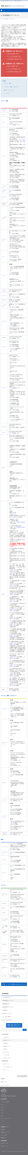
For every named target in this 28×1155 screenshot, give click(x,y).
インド (3, 155)
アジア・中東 (7, 83)
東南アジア (3, 1110)
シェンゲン (4, 846)
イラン (3, 121)
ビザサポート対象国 (5, 1101)
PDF (10, 111)
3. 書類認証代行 (5, 1003)
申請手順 (2, 1129)
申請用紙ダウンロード (5, 1132)
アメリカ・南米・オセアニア (11, 86)
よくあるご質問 (4, 1135)
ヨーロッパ (3, 1121)
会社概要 (2, 1078)
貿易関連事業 (5, 1061)
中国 (3, 594)
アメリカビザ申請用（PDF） (14, 56)
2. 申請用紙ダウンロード (8, 1000)
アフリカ (6, 93)
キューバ (4, 800)
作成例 (23, 140)
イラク (3, 114)
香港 (3, 689)
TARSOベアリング (4, 1146)
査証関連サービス (5, 1126)
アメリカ (4, 708)
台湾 (3, 467)
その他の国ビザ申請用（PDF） (15, 59)
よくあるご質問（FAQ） (7, 1066)
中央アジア (3, 1104)
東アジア (2, 1107)
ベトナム (4, 346)
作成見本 (15, 533)
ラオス (3, 432)
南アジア (2, 1115)
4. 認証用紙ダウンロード (8, 1007)
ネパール (4, 295)
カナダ (3, 782)
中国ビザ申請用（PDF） (13, 53)
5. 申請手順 (4, 1010)
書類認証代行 (3, 1137)
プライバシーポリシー (5, 1085)
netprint (18, 29)
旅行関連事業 (5, 993)
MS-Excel (12, 899)
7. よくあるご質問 (6, 1016)
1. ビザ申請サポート (7, 997)
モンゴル (4, 426)
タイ (3, 256)
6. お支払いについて (7, 1013)
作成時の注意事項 (21, 522)
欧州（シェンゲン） (9, 90)
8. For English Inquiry (7, 1019)
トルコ (3, 275)
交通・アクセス (4, 1081)
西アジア (2, 1112)
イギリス (4, 859)
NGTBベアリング (6, 1069)
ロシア (3, 872)
